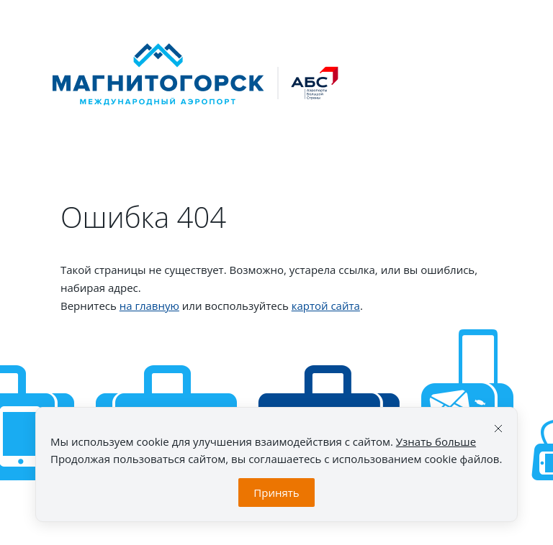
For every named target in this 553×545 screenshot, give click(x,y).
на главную (149, 305)
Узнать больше (436, 441)
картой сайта (326, 305)
